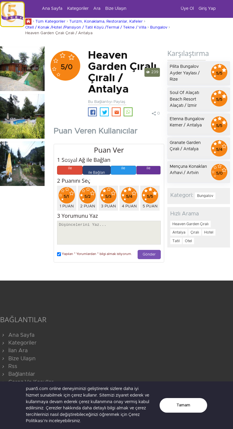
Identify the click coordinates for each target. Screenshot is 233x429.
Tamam (183, 405)
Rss (8, 366)
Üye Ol (187, 9)
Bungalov (158, 27)
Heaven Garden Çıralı (190, 224)
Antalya (178, 232)
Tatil (176, 241)
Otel (188, 241)
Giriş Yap (207, 9)
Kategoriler (78, 9)
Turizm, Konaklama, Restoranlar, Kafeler (106, 22)
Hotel (208, 232)
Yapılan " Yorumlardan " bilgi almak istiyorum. (94, 254)
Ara (96, 9)
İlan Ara (14, 350)
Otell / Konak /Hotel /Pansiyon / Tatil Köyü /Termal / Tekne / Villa (85, 27)
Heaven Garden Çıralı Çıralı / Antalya (58, 33)
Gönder (149, 254)
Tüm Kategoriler (50, 22)
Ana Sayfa (52, 9)
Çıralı (195, 232)
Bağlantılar (17, 374)
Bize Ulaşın (115, 9)
